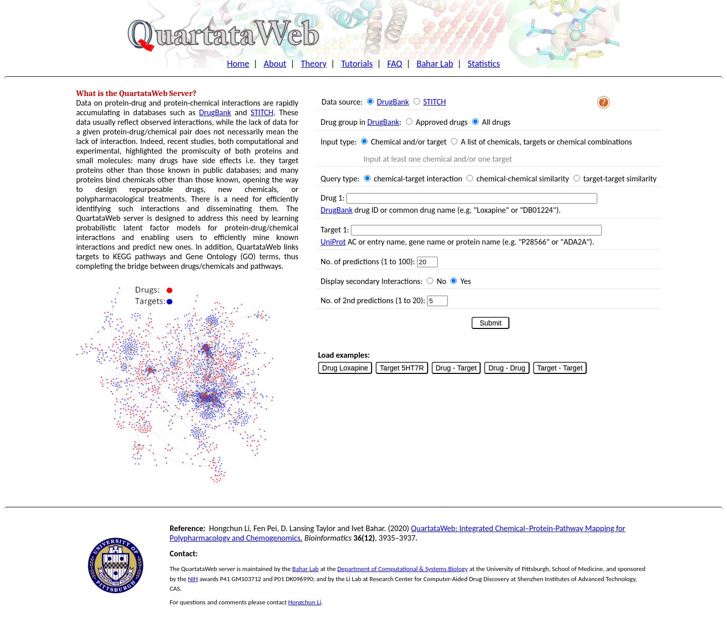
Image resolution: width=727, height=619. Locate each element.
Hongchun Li (304, 602)
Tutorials (357, 63)
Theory (314, 63)
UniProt (333, 242)
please (257, 602)
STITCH (261, 112)
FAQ (394, 63)
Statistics (484, 63)
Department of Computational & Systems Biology (402, 569)
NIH (193, 579)
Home (238, 63)
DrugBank (215, 112)
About (275, 63)
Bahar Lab (435, 63)
